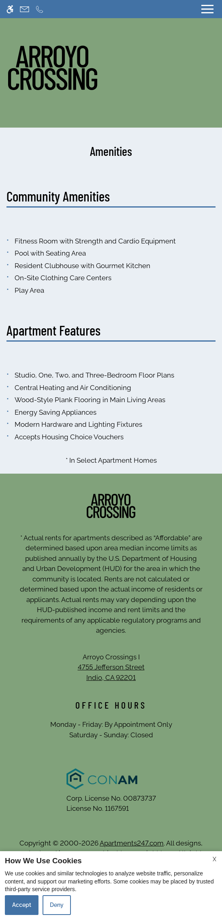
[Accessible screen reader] (10, 9)
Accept (21, 905)
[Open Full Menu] (207, 9)
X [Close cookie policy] (214, 859)
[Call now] (39, 9)
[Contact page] (24, 9)
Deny (57, 905)
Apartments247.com (132, 843)
